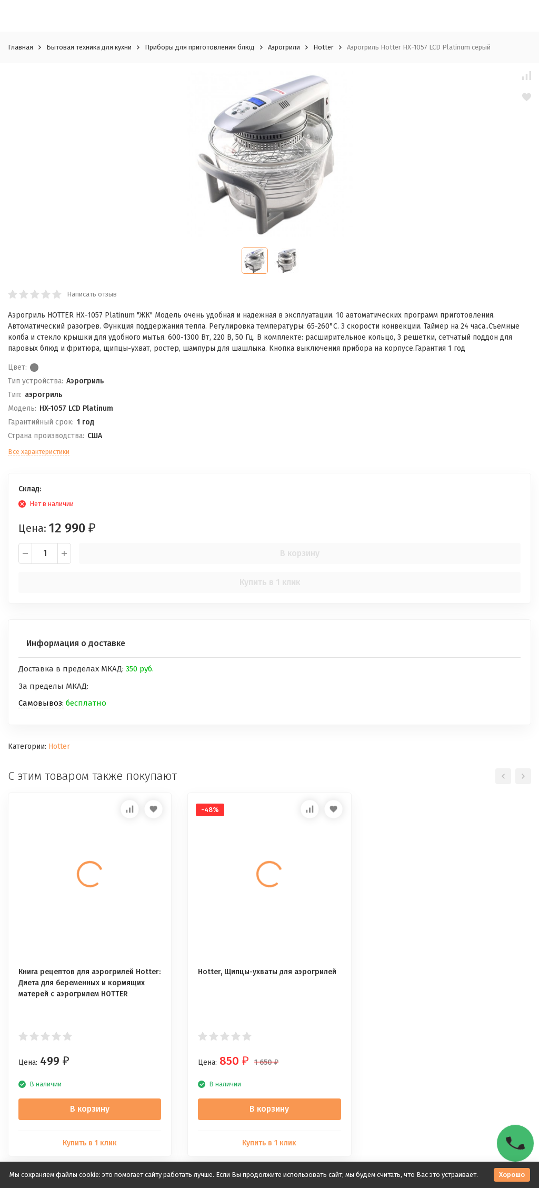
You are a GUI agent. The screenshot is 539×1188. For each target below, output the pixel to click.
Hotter (323, 47)
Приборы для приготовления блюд (200, 47)
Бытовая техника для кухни (89, 47)
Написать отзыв (92, 294)
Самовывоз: (41, 703)
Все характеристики (38, 452)
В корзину (300, 553)
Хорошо (512, 1175)
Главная (20, 47)
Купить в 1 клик (269, 582)
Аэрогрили (284, 47)
